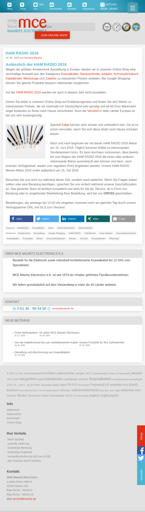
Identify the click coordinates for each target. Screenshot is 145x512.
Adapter (106, 74)
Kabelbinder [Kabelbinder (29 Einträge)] (54, 379)
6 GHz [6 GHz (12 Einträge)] (10, 373)
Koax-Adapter (105, 233)
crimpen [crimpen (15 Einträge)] (80, 373)
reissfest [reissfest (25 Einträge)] (116, 385)
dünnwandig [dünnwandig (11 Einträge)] (99, 373)
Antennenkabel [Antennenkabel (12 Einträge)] (32, 373)
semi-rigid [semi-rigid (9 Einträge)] (115, 390)
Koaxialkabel (69, 74)
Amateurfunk (24, 233)
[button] (21, 218)
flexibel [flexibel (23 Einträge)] (137, 373)
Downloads (13, 418)
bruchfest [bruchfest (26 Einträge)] (49, 373)
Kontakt (141, 475)
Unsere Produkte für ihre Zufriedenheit (101, 342)
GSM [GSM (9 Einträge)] (15, 379)
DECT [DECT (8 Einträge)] (89, 373)
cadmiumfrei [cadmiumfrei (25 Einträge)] (65, 373)
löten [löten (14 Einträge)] (37, 384)
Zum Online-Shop (54, 35)
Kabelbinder (14, 78)
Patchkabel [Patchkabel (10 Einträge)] (83, 385)
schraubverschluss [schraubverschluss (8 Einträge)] (28, 390)
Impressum (13, 409)
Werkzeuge (31, 78)
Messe (39, 238)
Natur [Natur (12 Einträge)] (63, 385)
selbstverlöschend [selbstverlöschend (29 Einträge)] (84, 390)
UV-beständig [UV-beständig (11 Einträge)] (80, 395)
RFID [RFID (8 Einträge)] (125, 385)
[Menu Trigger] (132, 8)
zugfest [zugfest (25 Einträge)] (94, 395)
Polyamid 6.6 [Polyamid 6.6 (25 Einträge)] (99, 385)
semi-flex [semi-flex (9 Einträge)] (104, 390)
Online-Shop (14, 422)
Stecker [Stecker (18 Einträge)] (22, 395)
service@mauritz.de (63, 308)
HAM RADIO (75, 233)
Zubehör (51, 78)
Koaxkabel (28, 238)
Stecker (72, 238)
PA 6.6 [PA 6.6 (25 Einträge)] (71, 385)
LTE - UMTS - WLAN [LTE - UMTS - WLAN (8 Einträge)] (22, 385)
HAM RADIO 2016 (22, 53)
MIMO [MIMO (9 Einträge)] (56, 385)
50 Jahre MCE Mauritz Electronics (59, 332)
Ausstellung (39, 233)
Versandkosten (98, 238)
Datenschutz (14, 414)
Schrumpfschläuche (55, 238)
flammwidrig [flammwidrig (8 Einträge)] (125, 373)
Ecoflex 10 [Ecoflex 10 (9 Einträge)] (112, 373)
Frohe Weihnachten (26, 332)
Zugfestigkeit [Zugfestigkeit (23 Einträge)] (109, 395)
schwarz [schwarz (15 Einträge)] (65, 390)
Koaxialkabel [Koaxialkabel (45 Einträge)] (100, 379)
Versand (93, 110)
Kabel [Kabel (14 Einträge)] (40, 379)
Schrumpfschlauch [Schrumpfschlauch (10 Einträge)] (49, 390)
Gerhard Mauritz (33, 57)
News (50, 228)
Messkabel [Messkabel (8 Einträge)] (46, 385)
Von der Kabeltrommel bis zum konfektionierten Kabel (46, 342)
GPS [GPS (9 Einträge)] (9, 379)
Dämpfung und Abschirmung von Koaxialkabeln (42, 352)
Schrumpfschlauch (125, 74)
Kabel (65, 124)
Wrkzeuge (114, 238)
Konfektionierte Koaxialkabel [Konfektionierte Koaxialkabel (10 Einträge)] (127, 379)
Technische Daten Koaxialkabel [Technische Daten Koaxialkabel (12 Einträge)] (46, 395)
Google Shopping (57, 233)
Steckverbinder (90, 74)
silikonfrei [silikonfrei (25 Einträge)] (127, 390)
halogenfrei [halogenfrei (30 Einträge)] (27, 379)
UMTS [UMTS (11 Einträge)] (68, 395)
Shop (141, 437)
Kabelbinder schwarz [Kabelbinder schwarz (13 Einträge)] (75, 379)
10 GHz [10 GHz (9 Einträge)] (19, 373)
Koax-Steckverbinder (126, 233)
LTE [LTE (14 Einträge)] (9, 384)
